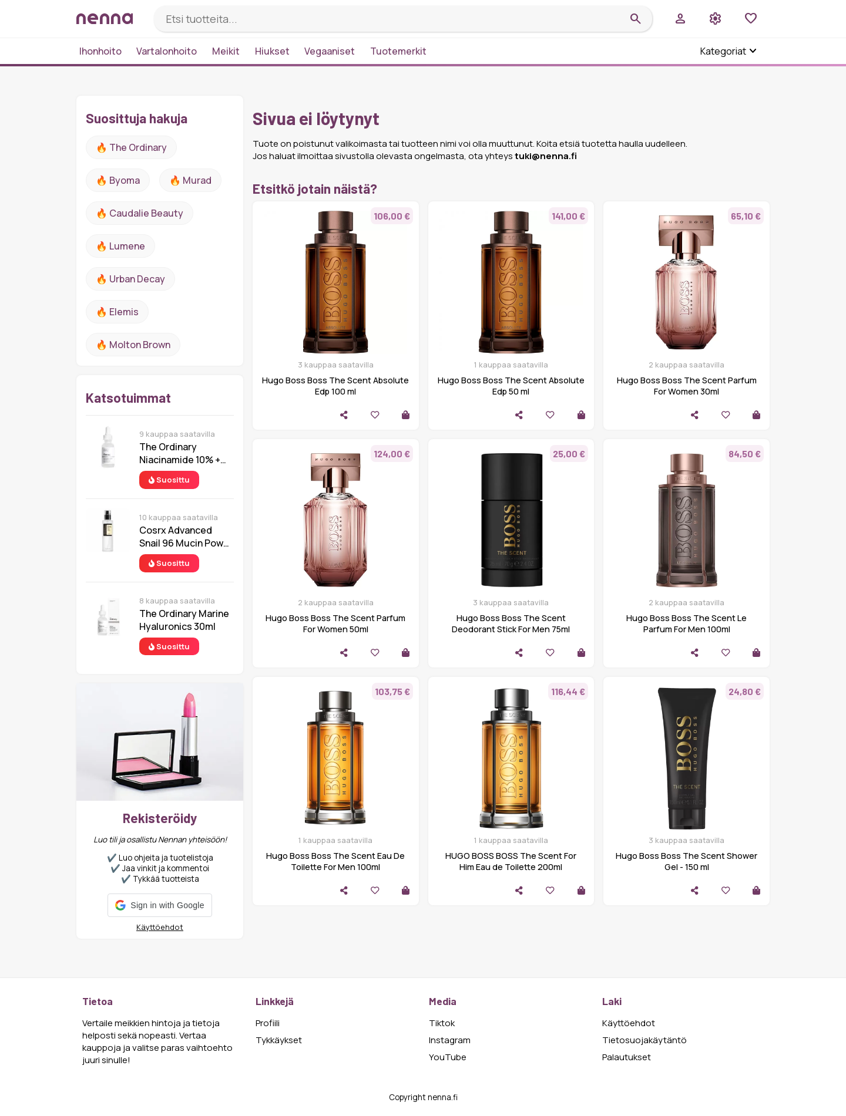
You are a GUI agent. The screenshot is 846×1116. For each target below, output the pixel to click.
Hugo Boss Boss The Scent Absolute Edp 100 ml (335, 386)
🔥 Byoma (118, 180)
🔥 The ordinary (131, 147)
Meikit (226, 51)
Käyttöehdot (159, 927)
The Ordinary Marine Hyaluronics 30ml (184, 620)
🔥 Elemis (117, 311)
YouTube (447, 1057)
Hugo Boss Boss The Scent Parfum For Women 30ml (687, 386)
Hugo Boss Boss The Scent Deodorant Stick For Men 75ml (511, 623)
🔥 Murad (190, 180)
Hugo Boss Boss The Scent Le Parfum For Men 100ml (686, 623)
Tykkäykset (279, 1040)
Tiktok (442, 1023)
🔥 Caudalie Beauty (139, 213)
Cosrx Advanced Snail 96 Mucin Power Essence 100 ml (186, 536)
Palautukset (626, 1057)
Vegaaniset (329, 51)
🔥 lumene (120, 246)
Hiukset (272, 51)
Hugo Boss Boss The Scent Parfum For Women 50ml (335, 623)
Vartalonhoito (166, 51)
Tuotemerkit (398, 51)
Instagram (450, 1040)
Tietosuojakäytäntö (644, 1040)
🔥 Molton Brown (133, 344)
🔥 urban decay (130, 278)
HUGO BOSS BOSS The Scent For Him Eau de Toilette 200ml (510, 861)
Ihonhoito (100, 51)
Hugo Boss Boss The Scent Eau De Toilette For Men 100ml (335, 861)
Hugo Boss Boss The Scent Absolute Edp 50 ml (511, 386)
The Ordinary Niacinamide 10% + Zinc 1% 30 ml (179, 453)
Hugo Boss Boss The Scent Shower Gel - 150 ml (686, 861)
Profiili (268, 1023)
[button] (160, 905)
